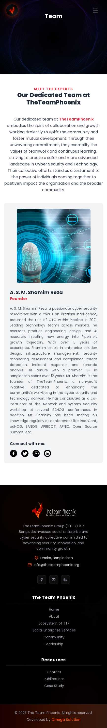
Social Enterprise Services (53, 630)
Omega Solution (65, 719)
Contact (53, 671)
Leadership (53, 644)
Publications (53, 678)
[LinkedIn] (65, 579)
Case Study (53, 685)
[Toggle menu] (95, 10)
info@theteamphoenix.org (53, 564)
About (53, 616)
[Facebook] (41, 579)
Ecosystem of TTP (54, 623)
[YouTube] (53, 579)
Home (53, 609)
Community (53, 637)
